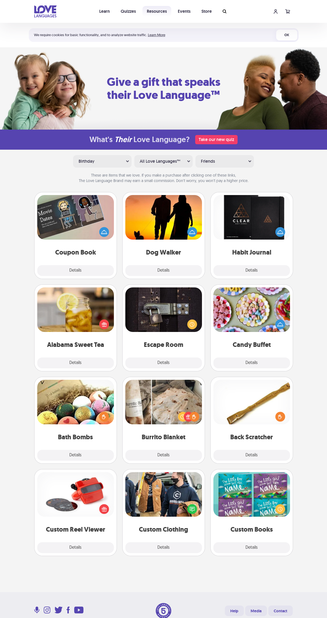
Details (75, 270)
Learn (104, 11)
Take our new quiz (216, 139)
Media (256, 610)
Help (234, 610)
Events (184, 11)
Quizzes (128, 11)
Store (206, 11)
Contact (280, 610)
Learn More (156, 35)
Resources (157, 11)
